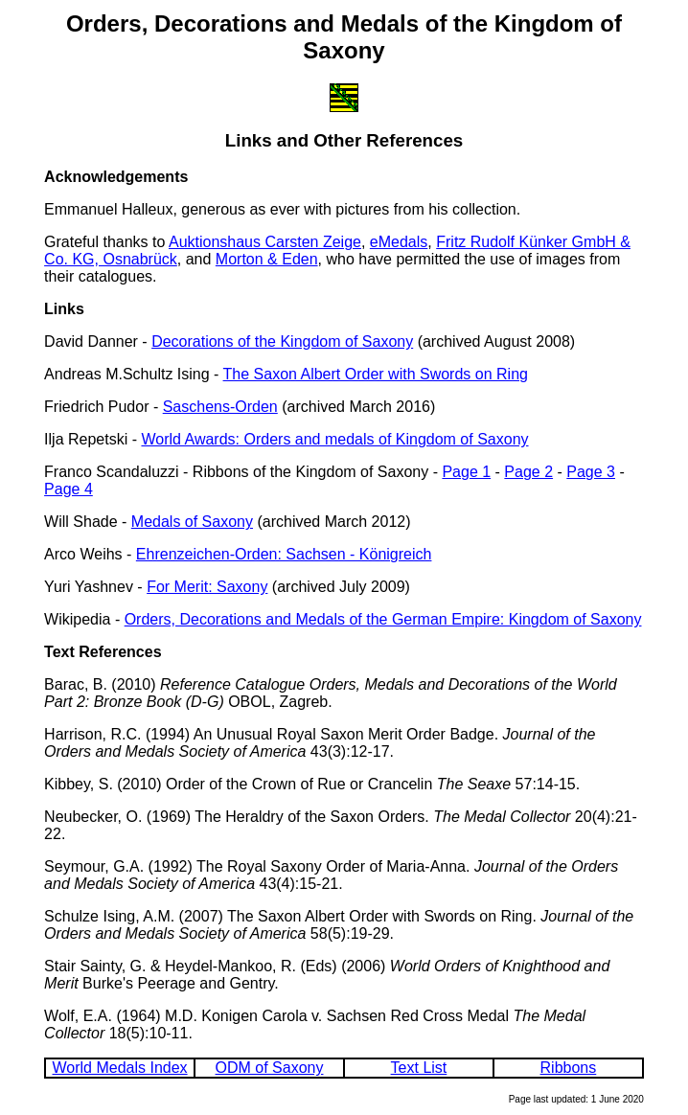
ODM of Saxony (270, 1067)
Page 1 (466, 472)
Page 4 (68, 489)
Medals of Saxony (192, 521)
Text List (419, 1067)
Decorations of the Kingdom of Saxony (282, 341)
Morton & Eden (267, 259)
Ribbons (568, 1067)
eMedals (398, 242)
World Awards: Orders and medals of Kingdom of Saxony (334, 439)
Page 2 (528, 472)
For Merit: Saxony (207, 587)
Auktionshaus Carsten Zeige (265, 242)
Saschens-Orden (220, 406)
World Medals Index (120, 1067)
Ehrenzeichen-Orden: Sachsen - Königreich (284, 554)
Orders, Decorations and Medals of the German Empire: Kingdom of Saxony (383, 619)
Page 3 (590, 472)
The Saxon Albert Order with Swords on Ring (375, 374)
